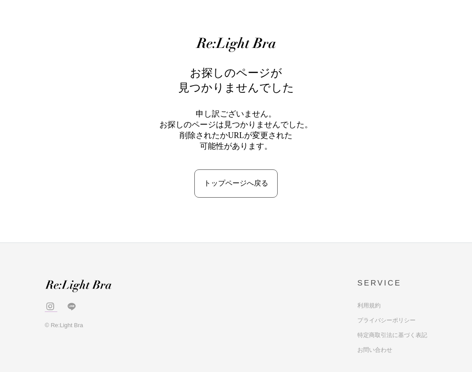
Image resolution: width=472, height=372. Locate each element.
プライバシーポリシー (386, 320)
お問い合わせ (374, 349)
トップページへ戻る (236, 183)
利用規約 (369, 305)
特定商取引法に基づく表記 (392, 335)
